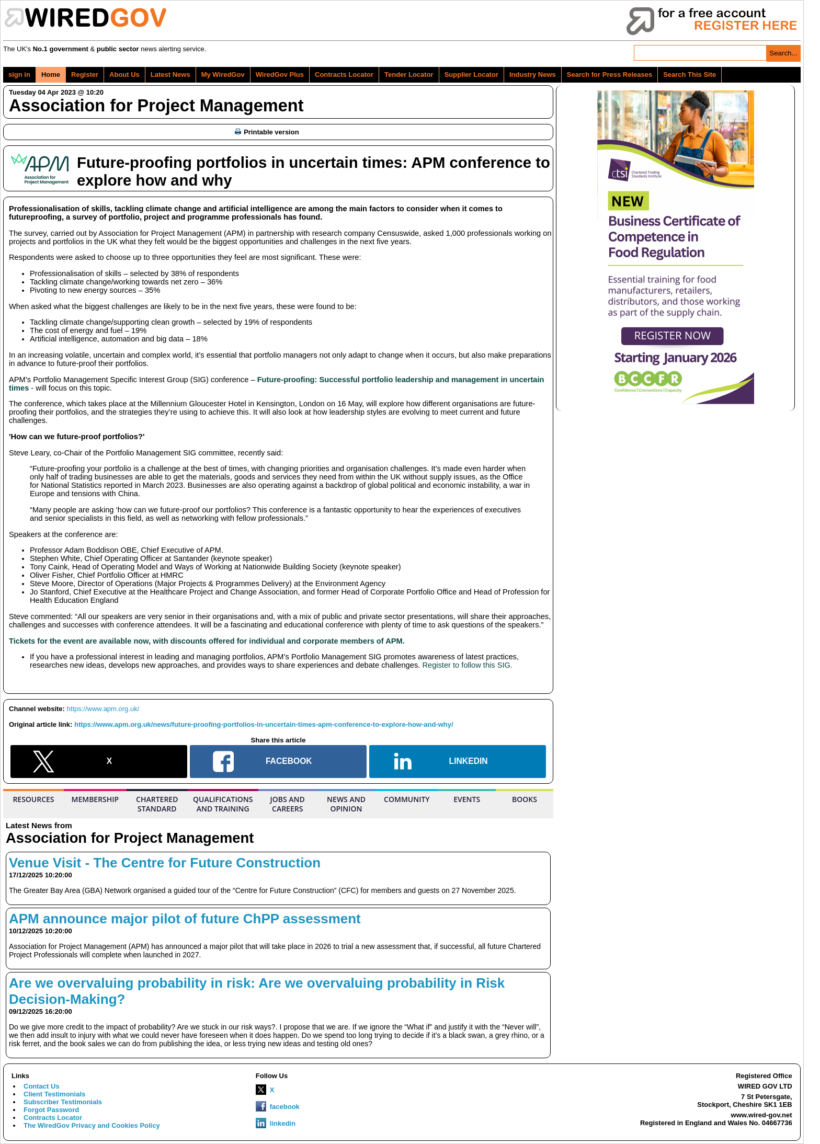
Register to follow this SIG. (467, 665)
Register (84, 74)
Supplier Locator (471, 74)
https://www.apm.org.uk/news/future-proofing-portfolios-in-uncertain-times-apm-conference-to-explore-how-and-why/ (263, 724)
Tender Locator (409, 74)
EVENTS (466, 799)
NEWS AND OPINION (346, 804)
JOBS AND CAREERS (287, 804)
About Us (124, 74)
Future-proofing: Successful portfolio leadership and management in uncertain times (276, 383)
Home (50, 74)
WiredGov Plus (280, 74)
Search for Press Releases (609, 74)
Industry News (532, 74)
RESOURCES (33, 799)
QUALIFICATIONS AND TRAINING (223, 804)
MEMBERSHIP (95, 799)
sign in (19, 74)
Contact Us (42, 1086)
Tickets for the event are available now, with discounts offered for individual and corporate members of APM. (207, 641)
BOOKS (524, 799)
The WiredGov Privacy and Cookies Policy (92, 1125)
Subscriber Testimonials (63, 1102)
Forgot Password (51, 1110)
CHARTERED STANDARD (157, 804)
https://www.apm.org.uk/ (103, 709)
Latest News (170, 74)
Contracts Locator (344, 74)
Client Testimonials (54, 1094)
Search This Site (689, 74)
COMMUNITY (407, 799)
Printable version (267, 132)
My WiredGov (223, 74)
